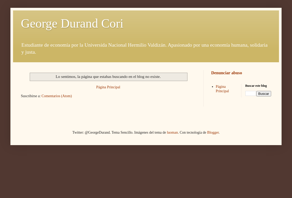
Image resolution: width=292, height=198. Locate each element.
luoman (172, 132)
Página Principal (108, 87)
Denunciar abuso (226, 72)
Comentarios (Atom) (56, 96)
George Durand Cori (72, 23)
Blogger (213, 132)
